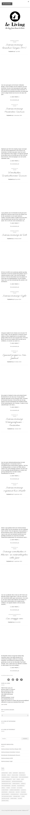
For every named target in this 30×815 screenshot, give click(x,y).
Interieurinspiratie (15, 614)
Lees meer (14, 96)
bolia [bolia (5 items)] (9, 775)
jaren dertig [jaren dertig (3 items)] (16, 783)
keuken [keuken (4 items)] (14, 785)
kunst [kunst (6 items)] (8, 787)
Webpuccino (25, 810)
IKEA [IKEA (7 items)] (22, 779)
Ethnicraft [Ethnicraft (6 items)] (22, 775)
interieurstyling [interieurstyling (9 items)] (6, 783)
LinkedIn (17, 679)
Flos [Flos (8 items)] (3, 779)
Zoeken (25, 738)
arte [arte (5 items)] (10, 772)
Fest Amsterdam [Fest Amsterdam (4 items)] (23, 777)
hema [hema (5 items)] (18, 779)
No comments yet (14, 100)
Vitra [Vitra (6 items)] (23, 796)
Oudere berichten (7, 675)
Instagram (8, 679)
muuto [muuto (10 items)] (17, 792)
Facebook (21, 679)
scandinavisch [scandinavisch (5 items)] (15, 794)
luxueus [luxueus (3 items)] (23, 789)
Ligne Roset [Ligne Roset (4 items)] (5, 789)
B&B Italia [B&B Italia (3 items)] (21, 772)
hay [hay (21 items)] (14, 779)
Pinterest (13, 679)
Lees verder (4, 704)
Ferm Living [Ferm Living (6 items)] (14, 777)
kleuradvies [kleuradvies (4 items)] (20, 785)
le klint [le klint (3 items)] (13, 787)
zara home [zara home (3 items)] (13, 798)
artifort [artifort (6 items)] (15, 772)
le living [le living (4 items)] (19, 787)
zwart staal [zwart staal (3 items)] (5, 800)
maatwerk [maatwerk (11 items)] (4, 792)
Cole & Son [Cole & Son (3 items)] (15, 775)
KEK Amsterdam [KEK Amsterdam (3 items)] (6, 785)
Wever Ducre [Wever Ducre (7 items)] (5, 798)
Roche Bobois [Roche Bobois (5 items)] (5, 794)
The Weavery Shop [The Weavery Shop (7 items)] (7, 796)
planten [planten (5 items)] (23, 792)
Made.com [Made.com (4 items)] (11, 792)
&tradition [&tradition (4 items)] (5, 772)
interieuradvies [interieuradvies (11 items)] (6, 781)
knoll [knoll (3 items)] (3, 787)
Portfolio (14, 104)
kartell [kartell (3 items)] (23, 783)
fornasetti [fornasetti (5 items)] (9, 779)
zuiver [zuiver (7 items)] (20, 798)
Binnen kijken (14, 40)
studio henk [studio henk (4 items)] (23, 794)
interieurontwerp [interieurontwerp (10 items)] (17, 781)
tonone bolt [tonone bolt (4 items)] (16, 796)
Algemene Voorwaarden (15, 810)
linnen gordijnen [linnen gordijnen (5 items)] (14, 789)
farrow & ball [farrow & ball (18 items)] (6, 777)
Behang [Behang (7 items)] (4, 775)
